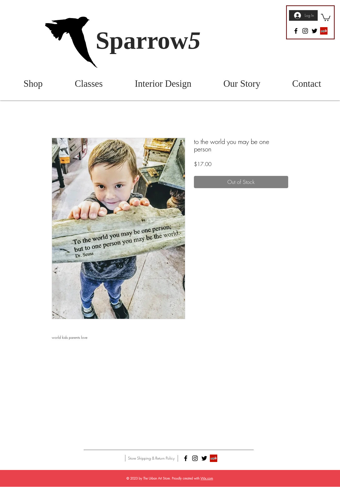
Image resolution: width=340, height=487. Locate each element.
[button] (325, 17)
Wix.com (207, 478)
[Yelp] (324, 31)
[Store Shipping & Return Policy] (151, 458)
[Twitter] (314, 31)
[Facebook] (296, 31)
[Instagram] (305, 31)
